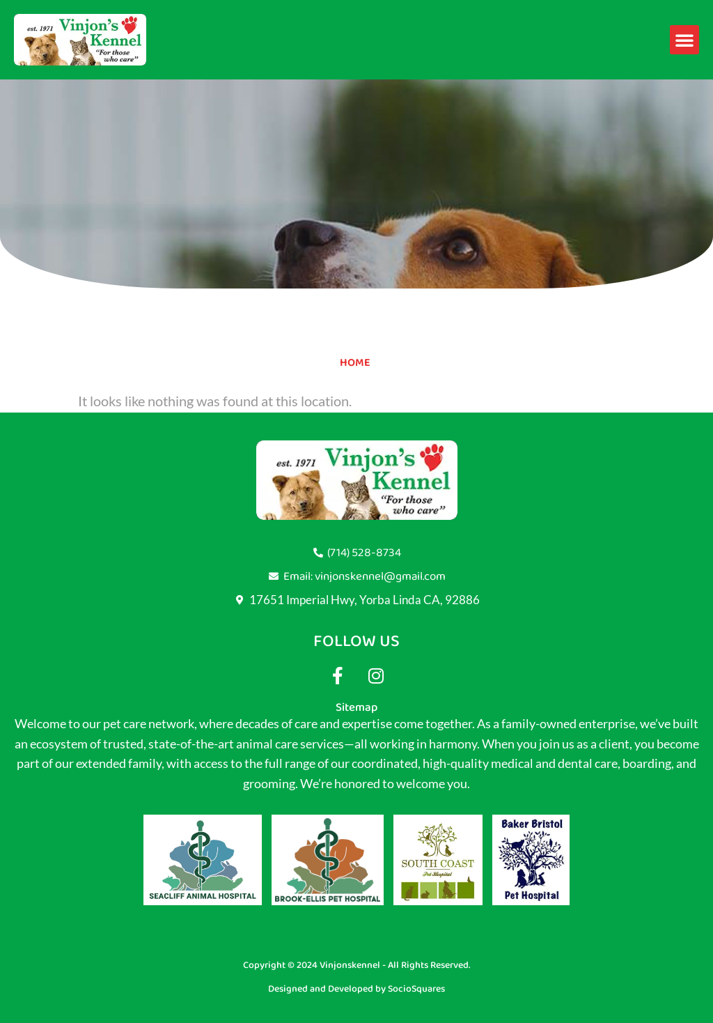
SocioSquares (416, 989)
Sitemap (356, 707)
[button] (684, 39)
